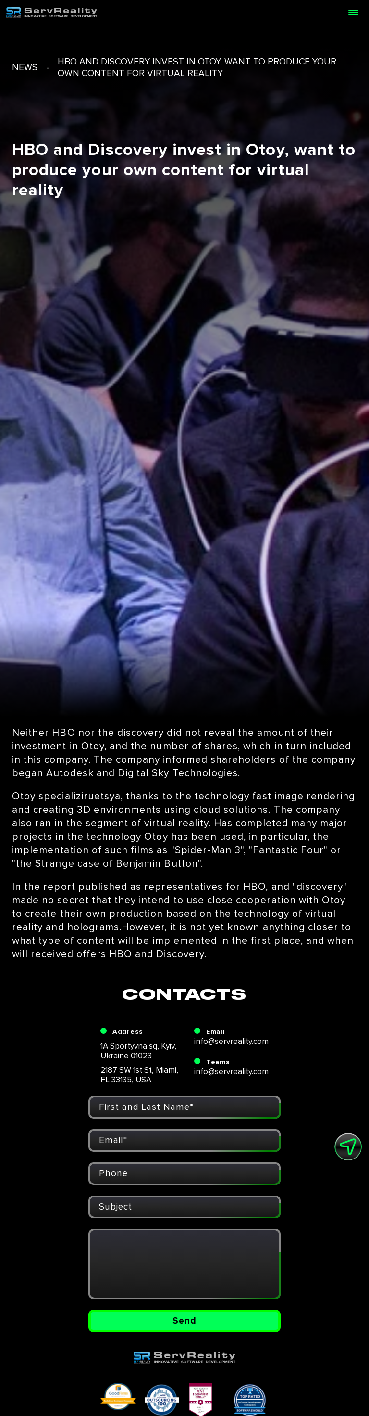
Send (184, 1320)
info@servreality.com (231, 1041)
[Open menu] (353, 12)
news (24, 67)
